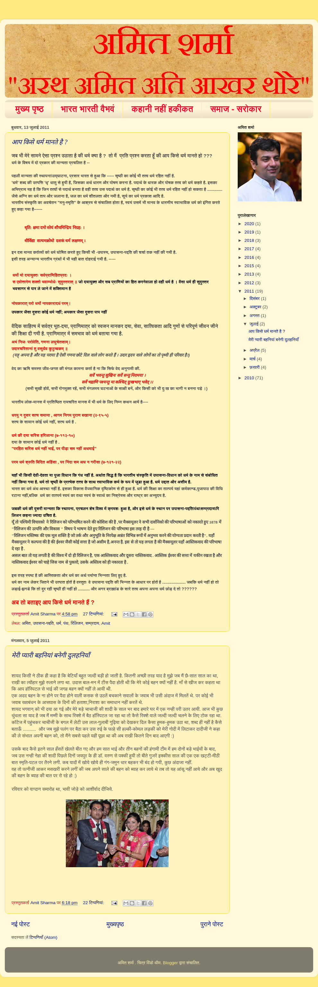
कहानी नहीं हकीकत (162, 109)
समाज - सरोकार (235, 109)
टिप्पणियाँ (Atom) (43, 937)
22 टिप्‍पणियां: (94, 902)
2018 (249, 240)
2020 (249, 223)
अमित (26, 623)
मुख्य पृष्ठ (29, 109)
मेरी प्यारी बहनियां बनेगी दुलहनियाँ (51, 655)
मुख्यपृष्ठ (115, 924)
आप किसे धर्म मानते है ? (39, 141)
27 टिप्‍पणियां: (94, 614)
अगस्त (255, 315)
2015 (249, 265)
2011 (249, 291)
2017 (249, 248)
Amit (106, 623)
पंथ (65, 623)
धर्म (58, 623)
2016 (249, 257)
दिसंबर (255, 298)
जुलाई (255, 324)
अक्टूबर (256, 306)
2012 (249, 282)
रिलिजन (77, 623)
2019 (249, 232)
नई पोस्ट (20, 924)
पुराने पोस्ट (211, 924)
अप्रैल (255, 350)
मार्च (253, 359)
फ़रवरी (255, 367)
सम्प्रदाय (92, 623)
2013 (249, 274)
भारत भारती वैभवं (87, 109)
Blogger (170, 962)
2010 (249, 377)
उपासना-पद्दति (43, 623)
